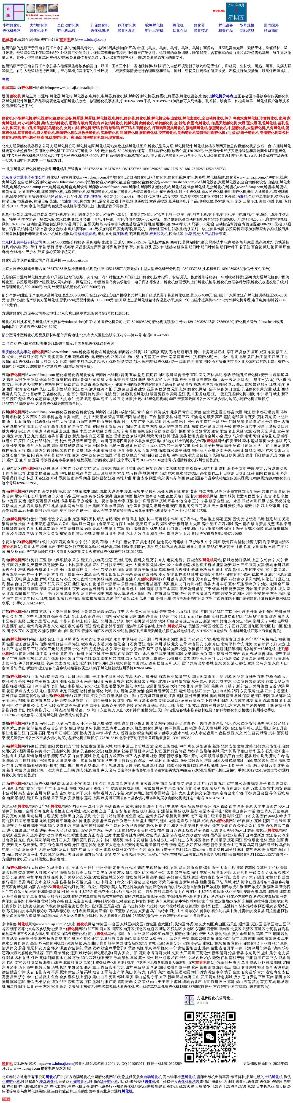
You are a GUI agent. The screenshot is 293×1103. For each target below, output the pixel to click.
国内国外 (271, 25)
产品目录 (211, 234)
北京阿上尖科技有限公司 (22, 242)
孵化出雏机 (154, 30)
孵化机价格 (12, 30)
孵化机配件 (127, 30)
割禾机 (122, 234)
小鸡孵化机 (11, 1082)
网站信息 (247, 30)
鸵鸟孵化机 (154, 25)
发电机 (73, 201)
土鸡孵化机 (273, 1077)
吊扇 (58, 196)
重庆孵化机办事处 (16, 352)
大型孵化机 (39, 25)
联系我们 (271, 30)
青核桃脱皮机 (85, 234)
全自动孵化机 (68, 25)
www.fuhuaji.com (91, 39)
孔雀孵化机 (100, 25)
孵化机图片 (39, 30)
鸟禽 (5, 79)
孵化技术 (201, 30)
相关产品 (225, 30)
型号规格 (247, 25)
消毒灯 (241, 196)
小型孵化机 (12, 25)
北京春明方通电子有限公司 (24, 177)
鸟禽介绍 (180, 30)
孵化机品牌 (66, 30)
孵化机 (178, 25)
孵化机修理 (100, 30)
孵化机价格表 (189, 1082)
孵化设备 (225, 25)
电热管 (96, 196)
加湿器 (84, 196)
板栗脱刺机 (158, 234)
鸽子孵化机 (127, 25)
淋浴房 (190, 234)
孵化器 (199, 25)
